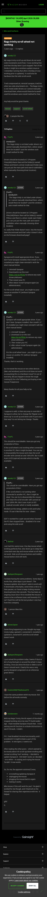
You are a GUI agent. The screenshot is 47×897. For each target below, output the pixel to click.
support (17, 108)
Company (23, 868)
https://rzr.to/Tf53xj (17, 275)
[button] (2, 5)
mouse (7, 108)
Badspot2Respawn (15, 574)
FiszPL (10, 137)
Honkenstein (13, 714)
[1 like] (13, 609)
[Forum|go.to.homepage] (16, 5)
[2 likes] (13, 116)
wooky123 (12, 55)
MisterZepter (13, 624)
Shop (23, 847)
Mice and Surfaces (11, 31)
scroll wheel (27, 108)
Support (23, 861)
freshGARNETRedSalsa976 (18, 690)
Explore (23, 854)
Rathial (10, 541)
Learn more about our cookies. (26, 880)
